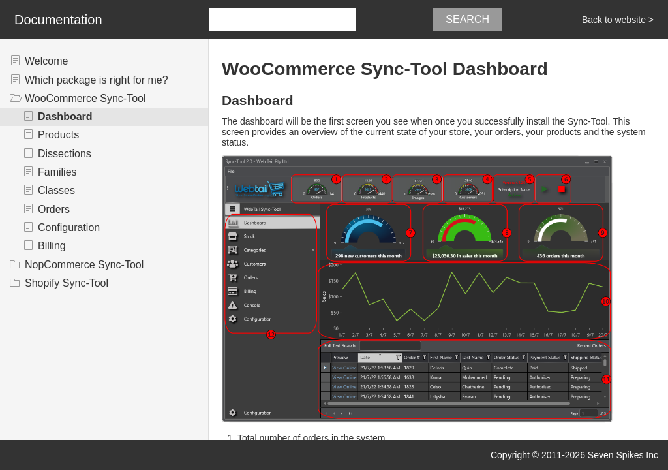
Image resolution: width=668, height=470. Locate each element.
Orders (54, 209)
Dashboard (65, 116)
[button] (362, 19)
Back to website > (618, 19)
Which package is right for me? (96, 80)
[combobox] (282, 19)
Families (57, 172)
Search (467, 19)
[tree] (104, 172)
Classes (56, 190)
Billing (52, 245)
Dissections (64, 153)
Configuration (69, 227)
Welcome (46, 61)
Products (58, 134)
